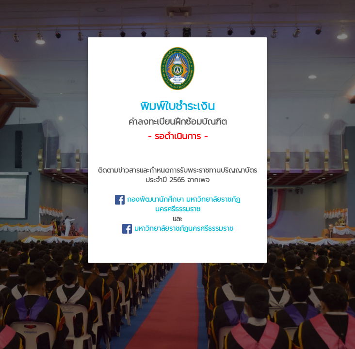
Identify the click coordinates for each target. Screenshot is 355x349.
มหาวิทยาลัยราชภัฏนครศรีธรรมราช (177, 228)
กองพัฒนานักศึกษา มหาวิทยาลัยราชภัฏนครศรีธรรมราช (177, 204)
